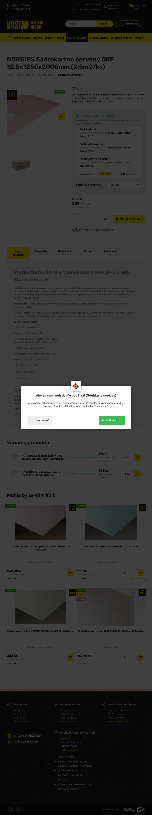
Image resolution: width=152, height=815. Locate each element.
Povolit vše (112, 420)
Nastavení (39, 420)
